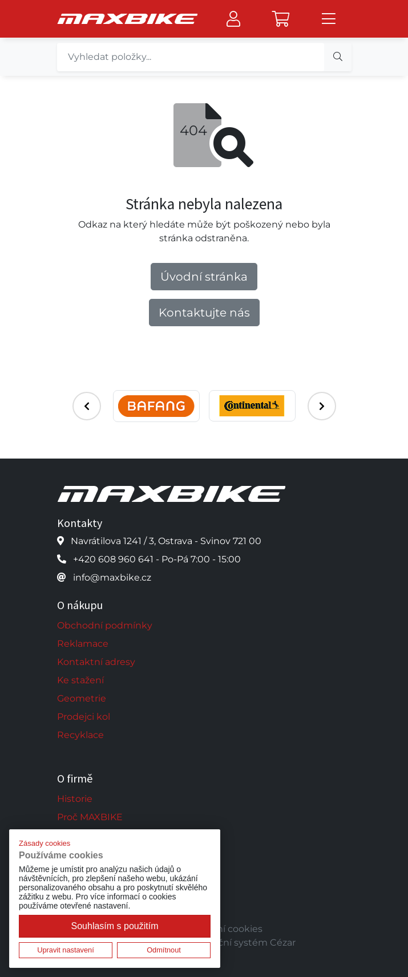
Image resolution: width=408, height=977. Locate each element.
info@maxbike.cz (112, 577)
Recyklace (80, 734)
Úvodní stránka (204, 276)
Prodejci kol (83, 716)
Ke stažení (80, 680)
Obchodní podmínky (104, 625)
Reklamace (82, 643)
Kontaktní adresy (96, 661)
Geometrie (81, 698)
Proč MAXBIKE (90, 817)
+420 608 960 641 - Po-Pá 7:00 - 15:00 (157, 559)
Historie (74, 798)
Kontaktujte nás (204, 312)
